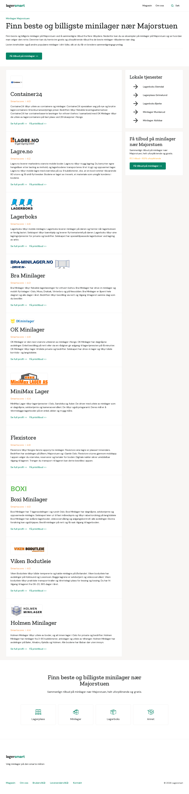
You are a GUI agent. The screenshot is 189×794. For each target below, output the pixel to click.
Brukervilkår (39, 782)
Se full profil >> (18, 123)
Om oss (159, 5)
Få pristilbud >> (38, 123)
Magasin (147, 5)
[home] (15, 5)
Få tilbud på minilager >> (24, 56)
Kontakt (77, 782)
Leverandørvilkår (59, 782)
